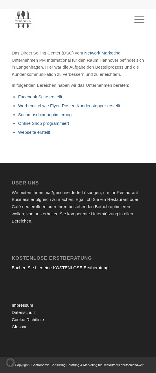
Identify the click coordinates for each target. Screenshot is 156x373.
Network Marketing (102, 52)
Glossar (19, 326)
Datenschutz (24, 312)
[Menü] (136, 19)
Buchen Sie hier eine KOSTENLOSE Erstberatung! (61, 267)
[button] (10, 362)
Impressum (22, 305)
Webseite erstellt (34, 132)
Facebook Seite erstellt (40, 96)
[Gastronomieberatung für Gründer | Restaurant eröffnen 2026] (65, 19)
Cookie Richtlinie (28, 319)
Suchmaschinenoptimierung (44, 114)
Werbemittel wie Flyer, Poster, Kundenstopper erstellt (69, 105)
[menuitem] (136, 19)
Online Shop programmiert (43, 123)
